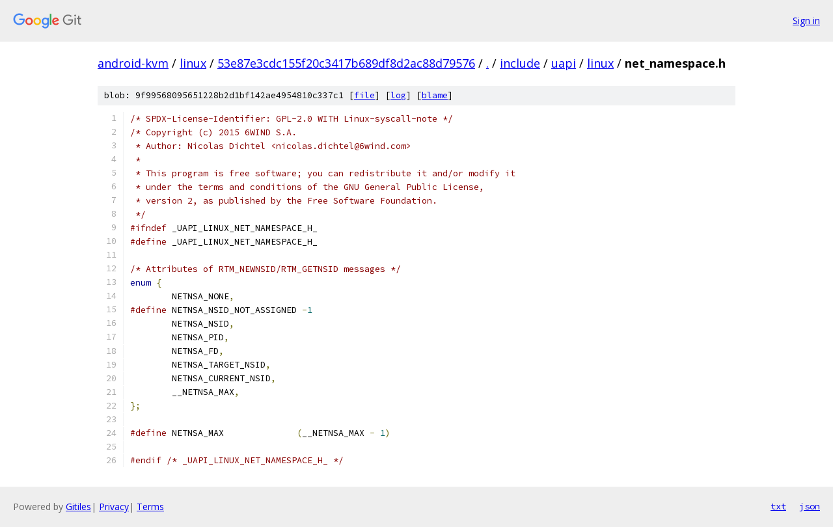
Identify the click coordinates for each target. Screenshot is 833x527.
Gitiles (78, 506)
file (364, 95)
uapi (563, 63)
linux (193, 63)
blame (435, 95)
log (398, 95)
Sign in (806, 20)
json (809, 506)
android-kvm (133, 63)
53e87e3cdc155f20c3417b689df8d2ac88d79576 (346, 63)
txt (778, 506)
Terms (150, 506)
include (520, 63)
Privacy (114, 506)
